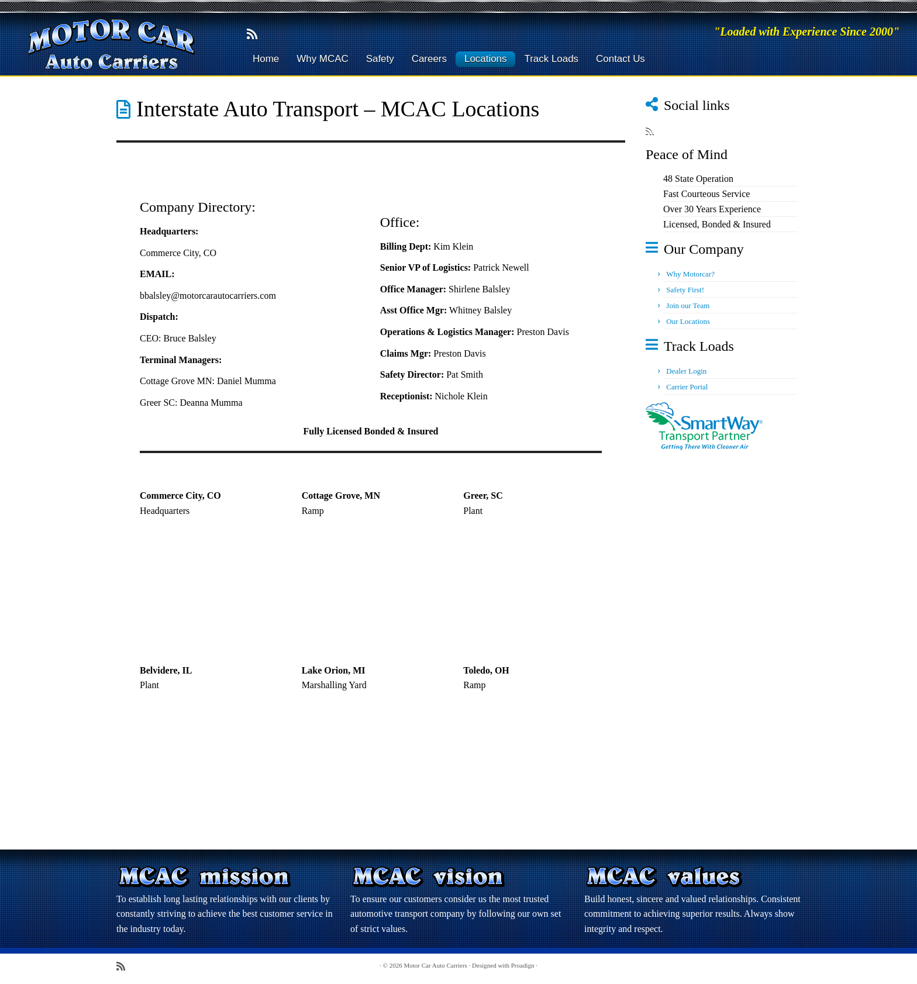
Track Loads (551, 58)
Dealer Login (686, 371)
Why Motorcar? (690, 274)
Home (266, 58)
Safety (380, 58)
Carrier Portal (687, 386)
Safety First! (685, 289)
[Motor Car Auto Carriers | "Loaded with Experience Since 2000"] (106, 44)
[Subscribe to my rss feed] (256, 34)
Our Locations (688, 321)
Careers (429, 58)
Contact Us (620, 58)
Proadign (523, 965)
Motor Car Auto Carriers (435, 965)
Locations (485, 58)
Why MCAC (322, 58)
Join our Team (687, 305)
